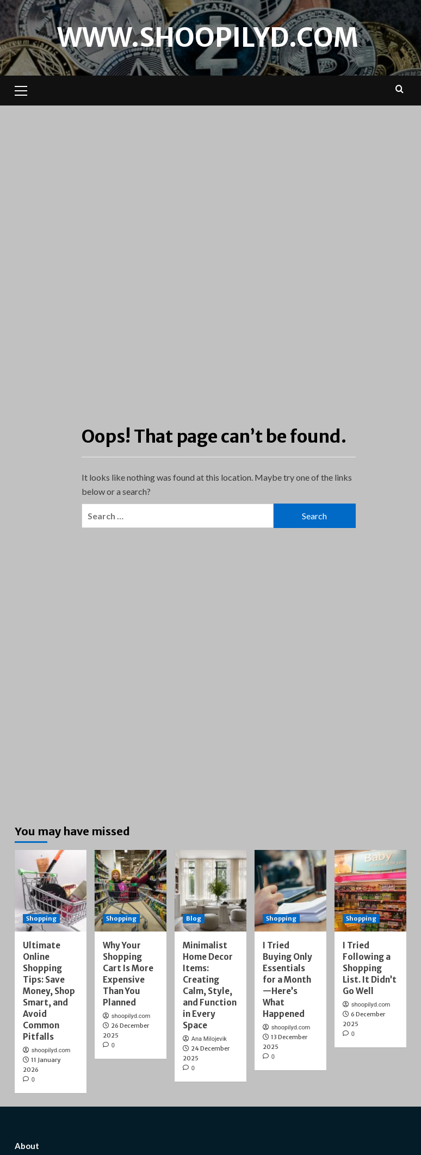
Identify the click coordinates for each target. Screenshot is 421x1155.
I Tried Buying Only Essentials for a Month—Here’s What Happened (287, 979)
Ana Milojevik (209, 1038)
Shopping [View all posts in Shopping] (41, 918)
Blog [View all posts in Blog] (193, 918)
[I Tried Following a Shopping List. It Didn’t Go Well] (370, 891)
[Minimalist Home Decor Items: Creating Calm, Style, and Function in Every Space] (210, 891)
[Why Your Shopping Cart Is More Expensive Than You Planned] (130, 891)
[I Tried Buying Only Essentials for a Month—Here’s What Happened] (290, 891)
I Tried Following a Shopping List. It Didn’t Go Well (370, 968)
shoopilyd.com (51, 1050)
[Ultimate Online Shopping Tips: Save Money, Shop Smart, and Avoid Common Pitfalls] (50, 891)
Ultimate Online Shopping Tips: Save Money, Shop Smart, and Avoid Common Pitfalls (49, 991)
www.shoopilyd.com (207, 37)
